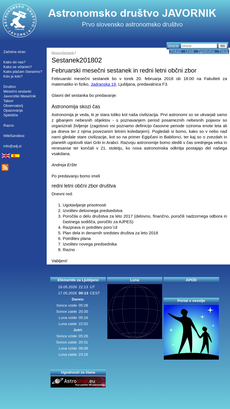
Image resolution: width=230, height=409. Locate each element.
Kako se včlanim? (17, 67)
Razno (8, 125)
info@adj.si (12, 146)
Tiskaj (223, 51)
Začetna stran (14, 52)
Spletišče (10, 115)
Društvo (9, 87)
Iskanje (173, 46)
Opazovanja (13, 110)
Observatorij (13, 106)
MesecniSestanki (63, 52)
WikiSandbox (14, 136)
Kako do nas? (14, 62)
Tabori (8, 101)
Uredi (189, 51)
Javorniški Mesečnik (19, 96)
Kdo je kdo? (13, 76)
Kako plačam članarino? (22, 71)
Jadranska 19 (103, 84)
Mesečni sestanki (17, 91)
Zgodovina (206, 51)
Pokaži (175, 51)
